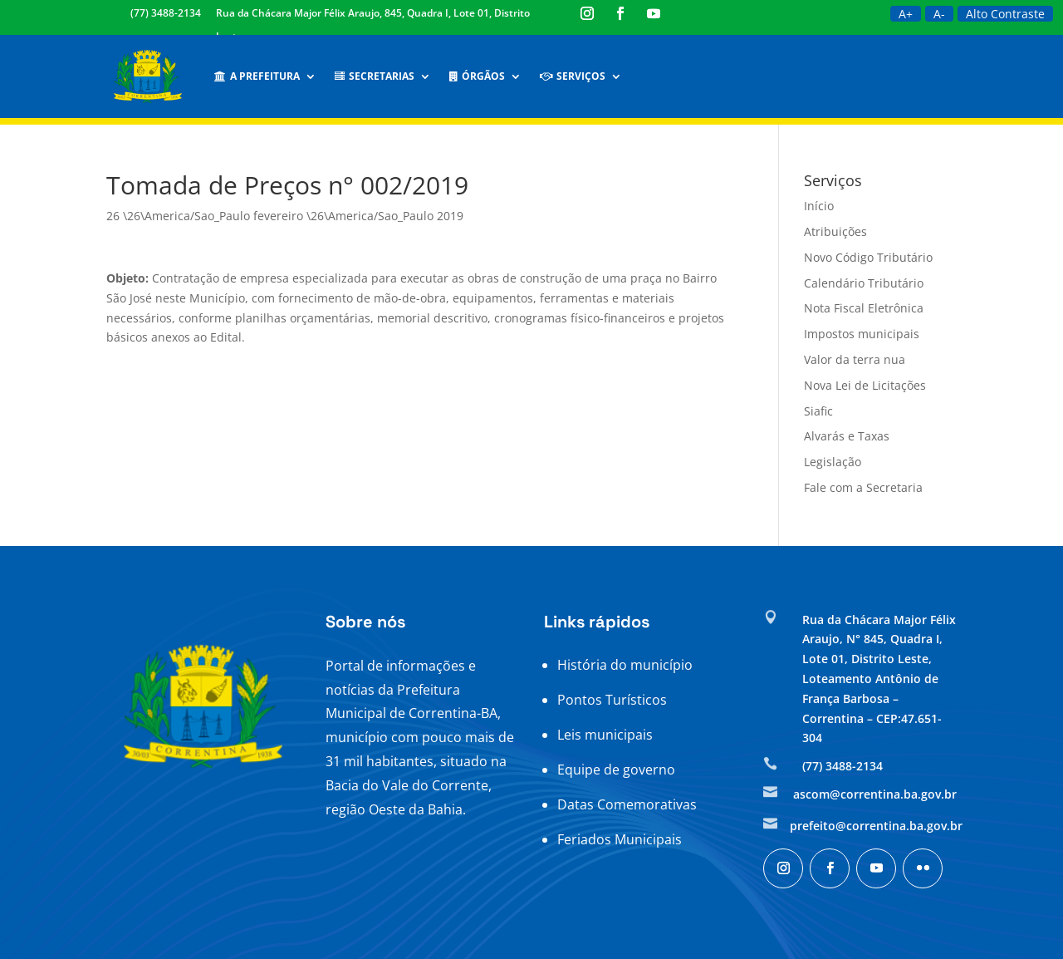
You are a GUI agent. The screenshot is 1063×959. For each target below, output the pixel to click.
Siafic (818, 411)
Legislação (832, 462)
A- (939, 14)
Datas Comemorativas (627, 804)
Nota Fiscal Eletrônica (863, 308)
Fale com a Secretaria (863, 487)
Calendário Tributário (863, 283)
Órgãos (477, 76)
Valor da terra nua (854, 359)
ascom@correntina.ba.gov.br (875, 794)
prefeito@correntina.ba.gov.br (876, 826)
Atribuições (835, 231)
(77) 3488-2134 (165, 13)
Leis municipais (605, 734)
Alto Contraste (1005, 14)
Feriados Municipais (619, 839)
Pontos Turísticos (612, 700)
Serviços (572, 76)
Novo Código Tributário (868, 257)
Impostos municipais (861, 334)
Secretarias (374, 76)
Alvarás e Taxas (846, 436)
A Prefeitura (257, 76)
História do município (625, 665)
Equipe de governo (616, 769)
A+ (906, 14)
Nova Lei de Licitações (865, 385)
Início (819, 206)
